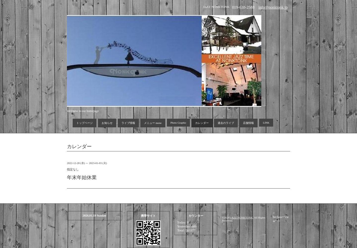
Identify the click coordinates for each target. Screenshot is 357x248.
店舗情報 (248, 122)
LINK (266, 122)
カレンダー (202, 122)
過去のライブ (226, 122)
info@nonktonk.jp (273, 7)
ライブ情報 (128, 122)
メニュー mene (153, 122)
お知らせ (107, 122)
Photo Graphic (178, 122)
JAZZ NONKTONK (241, 217)
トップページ (84, 122)
